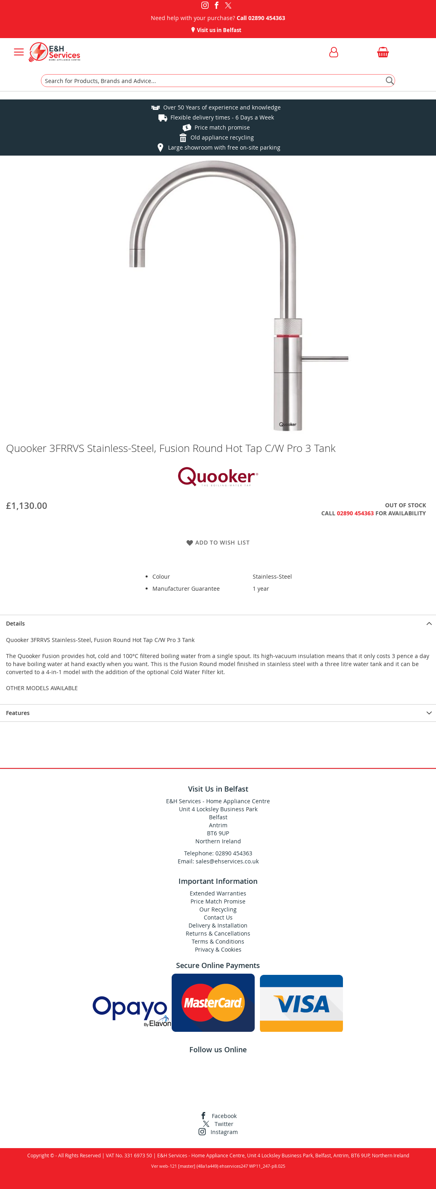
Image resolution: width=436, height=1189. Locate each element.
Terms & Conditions (218, 941)
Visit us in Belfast (218, 30)
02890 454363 (266, 18)
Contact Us (218, 917)
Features (18, 713)
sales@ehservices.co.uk (227, 861)
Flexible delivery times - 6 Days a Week (222, 117)
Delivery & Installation (218, 925)
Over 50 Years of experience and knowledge (222, 107)
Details (15, 623)
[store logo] (54, 52)
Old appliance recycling (222, 137)
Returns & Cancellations (218, 933)
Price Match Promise (218, 901)
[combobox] (218, 80)
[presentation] (218, 623)
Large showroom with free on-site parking (224, 147)
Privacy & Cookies (218, 949)
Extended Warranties (218, 893)
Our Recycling (218, 909)
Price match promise (222, 127)
